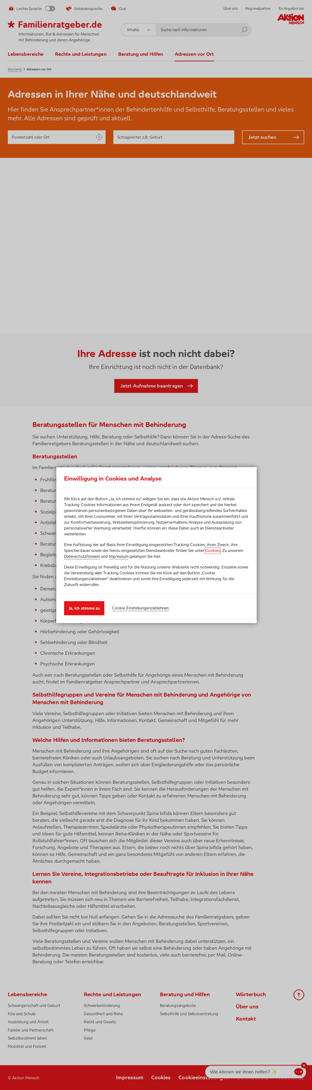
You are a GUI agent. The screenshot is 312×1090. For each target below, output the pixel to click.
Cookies (212, 550)
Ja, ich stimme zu (84, 608)
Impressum (119, 556)
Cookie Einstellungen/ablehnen (140, 608)
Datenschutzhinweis (82, 556)
